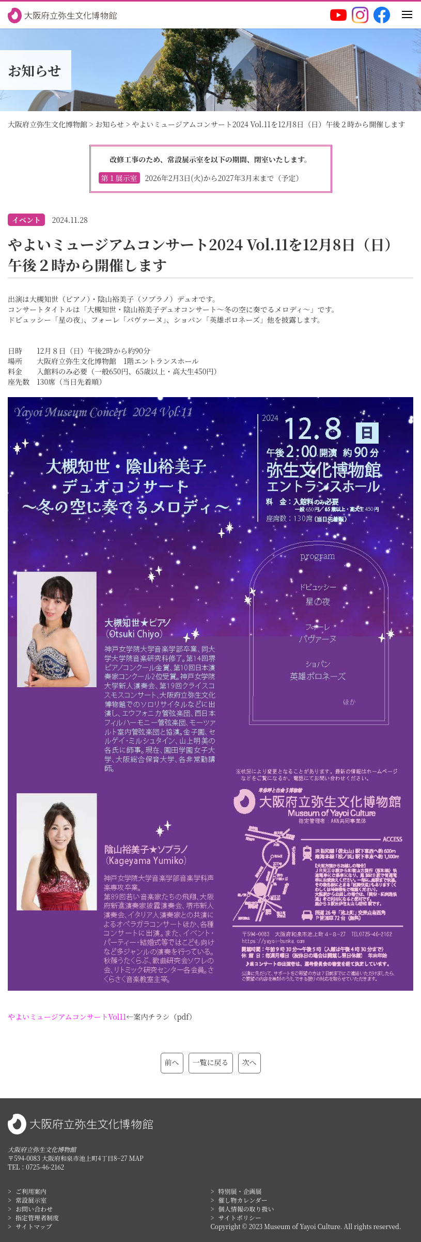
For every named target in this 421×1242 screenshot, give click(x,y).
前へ (172, 1062)
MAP (136, 1158)
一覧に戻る (211, 1062)
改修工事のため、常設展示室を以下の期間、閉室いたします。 (211, 169)
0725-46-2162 (45, 1166)
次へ (249, 1062)
